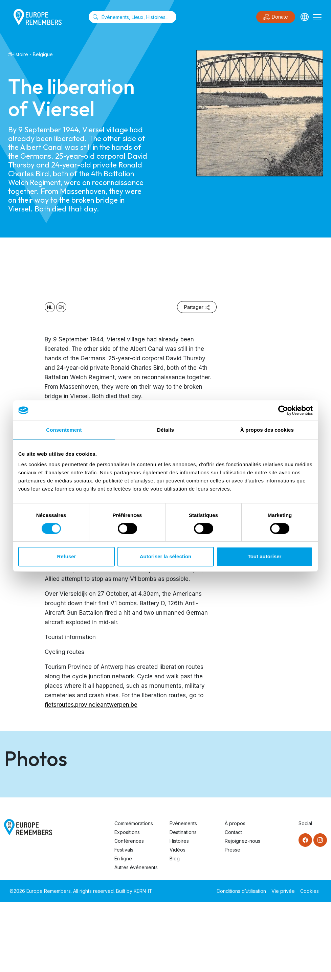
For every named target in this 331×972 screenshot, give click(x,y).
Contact (233, 902)
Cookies (309, 961)
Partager (196, 307)
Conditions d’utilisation (241, 961)
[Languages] (305, 17)
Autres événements (136, 937)
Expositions (127, 902)
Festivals (123, 919)
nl (49, 307)
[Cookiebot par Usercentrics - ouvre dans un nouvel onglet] (283, 410)
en (61, 307)
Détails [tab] (165, 430)
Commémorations (133, 893)
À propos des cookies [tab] (267, 430)
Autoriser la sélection (166, 556)
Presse (232, 919)
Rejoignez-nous (242, 910)
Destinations (183, 902)
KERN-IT (143, 961)
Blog (175, 928)
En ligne (123, 928)
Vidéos (177, 919)
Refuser (66, 556)
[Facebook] (305, 910)
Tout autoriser (265, 556)
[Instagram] (320, 910)
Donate (275, 17)
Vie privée (283, 961)
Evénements (183, 893)
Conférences (129, 910)
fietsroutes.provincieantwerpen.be (91, 704)
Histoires (179, 910)
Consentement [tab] (64, 430)
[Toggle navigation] (317, 17)
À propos (235, 893)
